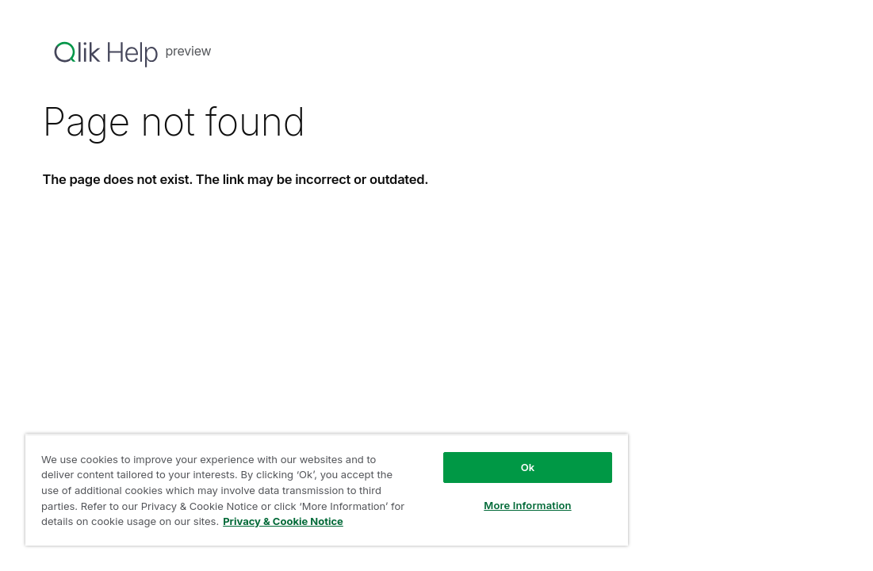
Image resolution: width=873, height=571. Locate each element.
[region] (278, 484)
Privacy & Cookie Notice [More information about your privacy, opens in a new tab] (233, 524)
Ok (446, 455)
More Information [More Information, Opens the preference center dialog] (445, 493)
